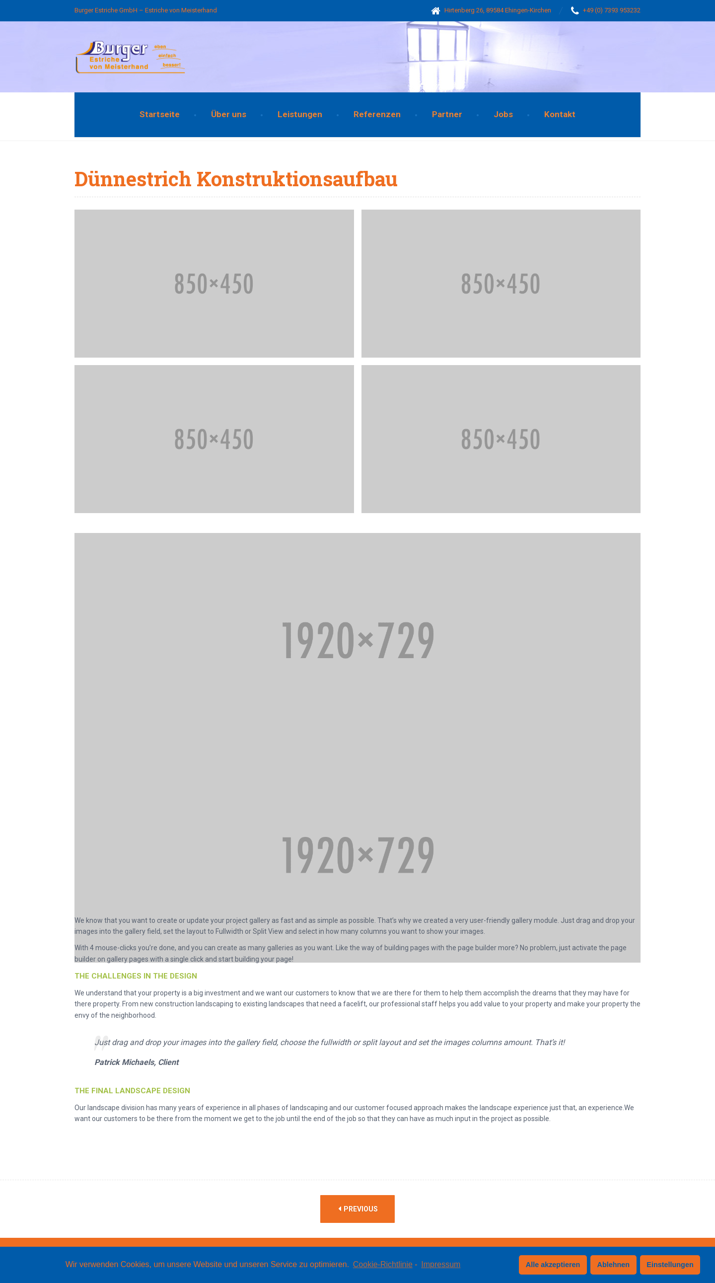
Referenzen (377, 114)
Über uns (228, 114)
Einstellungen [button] (669, 1265)
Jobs (503, 114)
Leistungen (300, 114)
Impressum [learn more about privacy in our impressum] (440, 1264)
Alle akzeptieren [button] (553, 1265)
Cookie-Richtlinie (383, 1264)
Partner (447, 114)
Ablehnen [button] (613, 1265)
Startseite (160, 114)
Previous (358, 1209)
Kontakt (559, 114)
